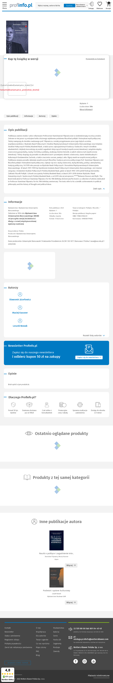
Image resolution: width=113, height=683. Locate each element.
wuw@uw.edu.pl (97, 241)
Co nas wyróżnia (42, 644)
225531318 (12, 244)
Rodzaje (56, 647)
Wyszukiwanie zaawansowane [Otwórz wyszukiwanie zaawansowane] (82, 5)
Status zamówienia (12, 636)
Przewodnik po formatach (95, 59)
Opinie (54, 116)
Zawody (56, 651)
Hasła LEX (57, 640)
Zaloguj (91, 5)
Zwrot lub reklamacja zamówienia (18, 647)
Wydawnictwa (58, 628)
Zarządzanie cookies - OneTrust (17, 663)
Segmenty (57, 644)
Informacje (28, 116)
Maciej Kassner (20, 312)
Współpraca (41, 632)
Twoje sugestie (42, 640)
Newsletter (9, 632)
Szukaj (69, 5)
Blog (38, 655)
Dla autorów (41, 636)
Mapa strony (41, 647)
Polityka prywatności (13, 644)
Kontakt (8, 628)
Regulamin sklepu (12, 640)
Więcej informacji (86, 110)
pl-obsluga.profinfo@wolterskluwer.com (91, 638)
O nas (38, 628)
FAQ (37, 651)
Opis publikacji (12, 116)
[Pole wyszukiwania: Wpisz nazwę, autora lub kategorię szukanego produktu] (48, 5)
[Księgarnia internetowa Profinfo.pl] (21, 5)
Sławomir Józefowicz (20, 299)
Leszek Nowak (20, 326)
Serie (55, 636)
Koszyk (108, 5)
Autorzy (42, 116)
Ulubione (99, 5)
